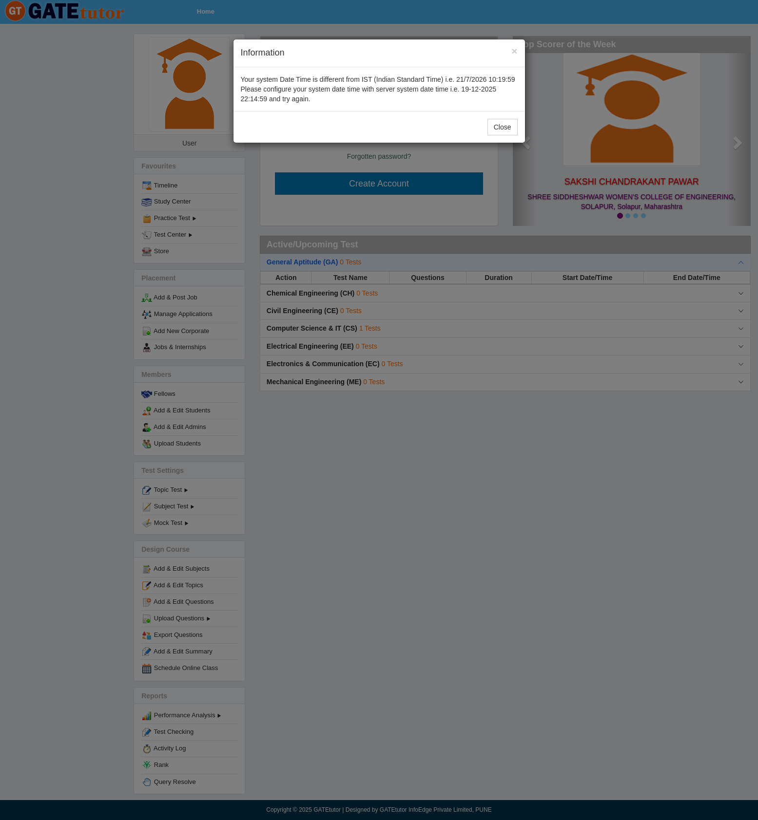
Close (502, 127)
